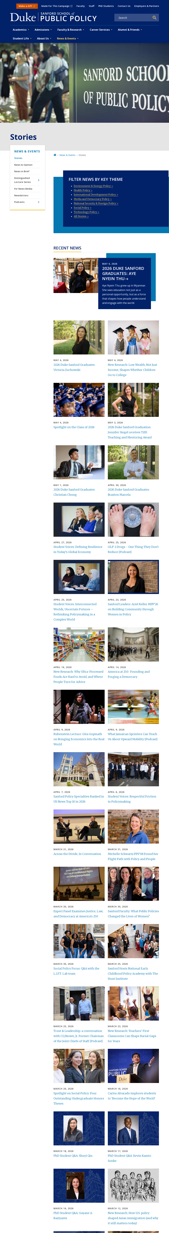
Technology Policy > (86, 212)
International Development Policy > (96, 194)
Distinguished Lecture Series (22, 180)
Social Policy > (83, 207)
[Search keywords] (133, 18)
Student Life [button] (21, 38)
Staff (91, 6)
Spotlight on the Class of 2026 (74, 427)
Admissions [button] (42, 29)
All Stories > (81, 216)
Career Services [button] (100, 29)
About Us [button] (43, 38)
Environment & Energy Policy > (93, 186)
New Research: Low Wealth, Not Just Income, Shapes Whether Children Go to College (132, 370)
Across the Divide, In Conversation (77, 854)
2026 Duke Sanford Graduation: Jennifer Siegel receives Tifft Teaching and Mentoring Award (130, 432)
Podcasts (19, 201)
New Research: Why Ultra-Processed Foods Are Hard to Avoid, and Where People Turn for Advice (78, 677)
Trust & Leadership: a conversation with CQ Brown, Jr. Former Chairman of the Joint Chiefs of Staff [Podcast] (79, 1036)
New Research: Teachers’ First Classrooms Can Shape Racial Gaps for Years (132, 1036)
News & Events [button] (66, 38)
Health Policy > (83, 190)
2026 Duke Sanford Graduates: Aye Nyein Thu (123, 273)
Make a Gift (25, 6)
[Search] (154, 17)
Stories (18, 158)
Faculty (81, 6)
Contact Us (124, 6)
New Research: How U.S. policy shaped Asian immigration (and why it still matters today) (133, 1218)
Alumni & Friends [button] (128, 29)
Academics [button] (20, 29)
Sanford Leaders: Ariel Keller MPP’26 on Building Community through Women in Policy (133, 609)
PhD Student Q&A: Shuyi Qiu (73, 1156)
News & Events (27, 151)
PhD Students (106, 6)
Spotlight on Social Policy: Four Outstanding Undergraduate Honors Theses (79, 1098)
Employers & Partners (146, 6)
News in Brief (21, 171)
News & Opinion (23, 164)
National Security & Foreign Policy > (96, 203)
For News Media (23, 188)
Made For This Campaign (55, 6)
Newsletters (21, 195)
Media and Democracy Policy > (93, 199)
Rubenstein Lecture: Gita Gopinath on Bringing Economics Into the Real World (79, 739)
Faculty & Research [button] (70, 29)
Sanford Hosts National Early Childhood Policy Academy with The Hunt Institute (133, 974)
